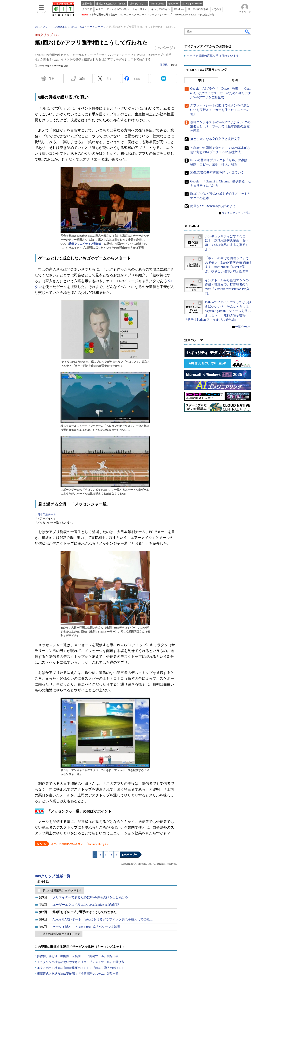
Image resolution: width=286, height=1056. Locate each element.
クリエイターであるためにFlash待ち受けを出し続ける (90, 897)
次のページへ (130, 854)
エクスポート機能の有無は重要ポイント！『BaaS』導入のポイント (80, 967)
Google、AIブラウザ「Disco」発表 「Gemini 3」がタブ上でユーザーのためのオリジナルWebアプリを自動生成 (220, 93)
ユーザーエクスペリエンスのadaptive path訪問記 (86, 904)
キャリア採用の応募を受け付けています (213, 56)
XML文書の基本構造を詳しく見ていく (217, 172)
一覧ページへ (243, 326)
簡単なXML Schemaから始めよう (213, 206)
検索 (247, 31)
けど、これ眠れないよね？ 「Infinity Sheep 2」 (80, 844)
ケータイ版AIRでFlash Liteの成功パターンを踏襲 (87, 927)
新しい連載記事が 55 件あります (62, 890)
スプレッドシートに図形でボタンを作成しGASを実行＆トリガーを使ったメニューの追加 (220, 110)
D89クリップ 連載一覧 (52, 876)
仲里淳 (164, 64)
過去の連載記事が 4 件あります (61, 933)
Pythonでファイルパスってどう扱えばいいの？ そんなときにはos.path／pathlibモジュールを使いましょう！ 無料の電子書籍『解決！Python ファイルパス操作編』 (217, 311)
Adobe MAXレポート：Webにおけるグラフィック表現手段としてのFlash (103, 919)
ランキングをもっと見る (236, 213)
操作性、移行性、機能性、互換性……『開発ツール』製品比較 (77, 956)
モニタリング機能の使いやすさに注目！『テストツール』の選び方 (80, 962)
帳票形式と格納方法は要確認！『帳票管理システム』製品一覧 (77, 973)
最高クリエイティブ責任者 (85, 243)
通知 (82, 78)
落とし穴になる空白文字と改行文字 (215, 139)
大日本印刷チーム (45, 514)
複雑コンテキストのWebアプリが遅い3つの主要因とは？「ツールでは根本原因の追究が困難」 (220, 127)
